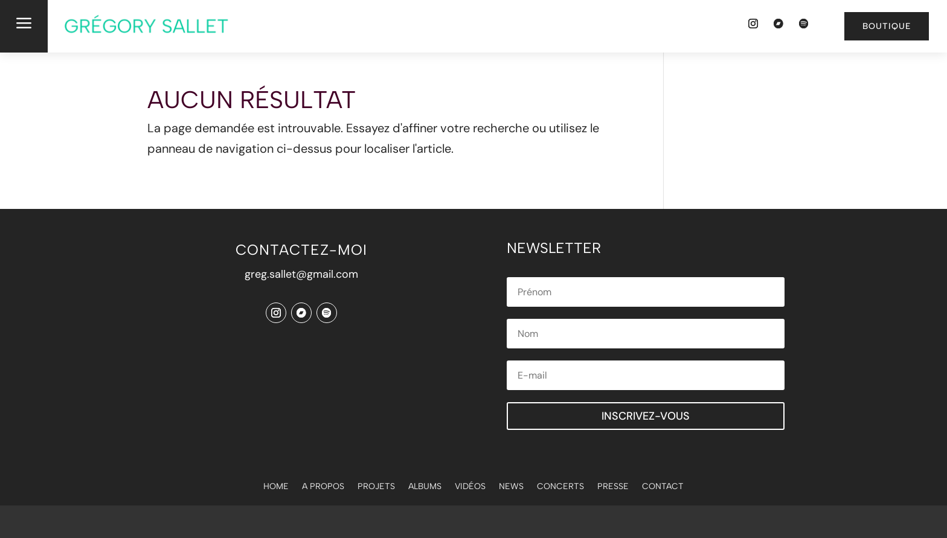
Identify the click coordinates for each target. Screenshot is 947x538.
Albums (424, 487)
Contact (663, 487)
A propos (323, 487)
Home (276, 487)
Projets (376, 487)
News (511, 487)
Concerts (560, 487)
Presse (613, 487)
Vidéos (470, 487)
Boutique (886, 26)
